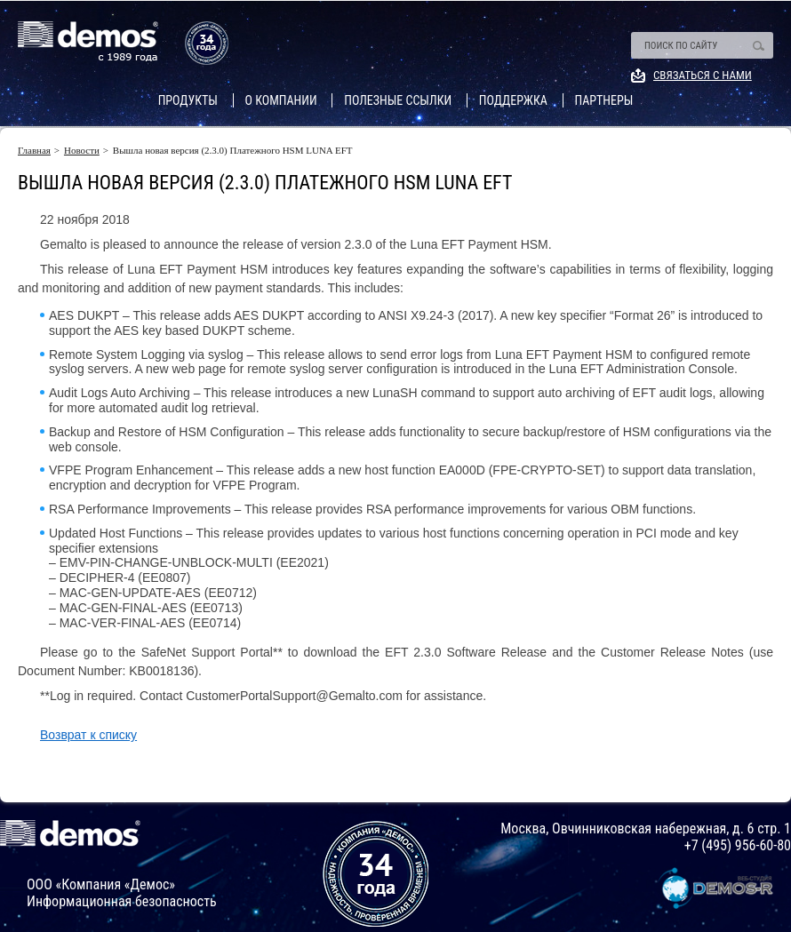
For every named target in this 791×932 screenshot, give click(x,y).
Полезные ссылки (397, 100)
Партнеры (604, 100)
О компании (281, 100)
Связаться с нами (702, 75)
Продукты (188, 100)
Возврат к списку (88, 735)
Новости (82, 150)
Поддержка (513, 100)
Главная (34, 150)
